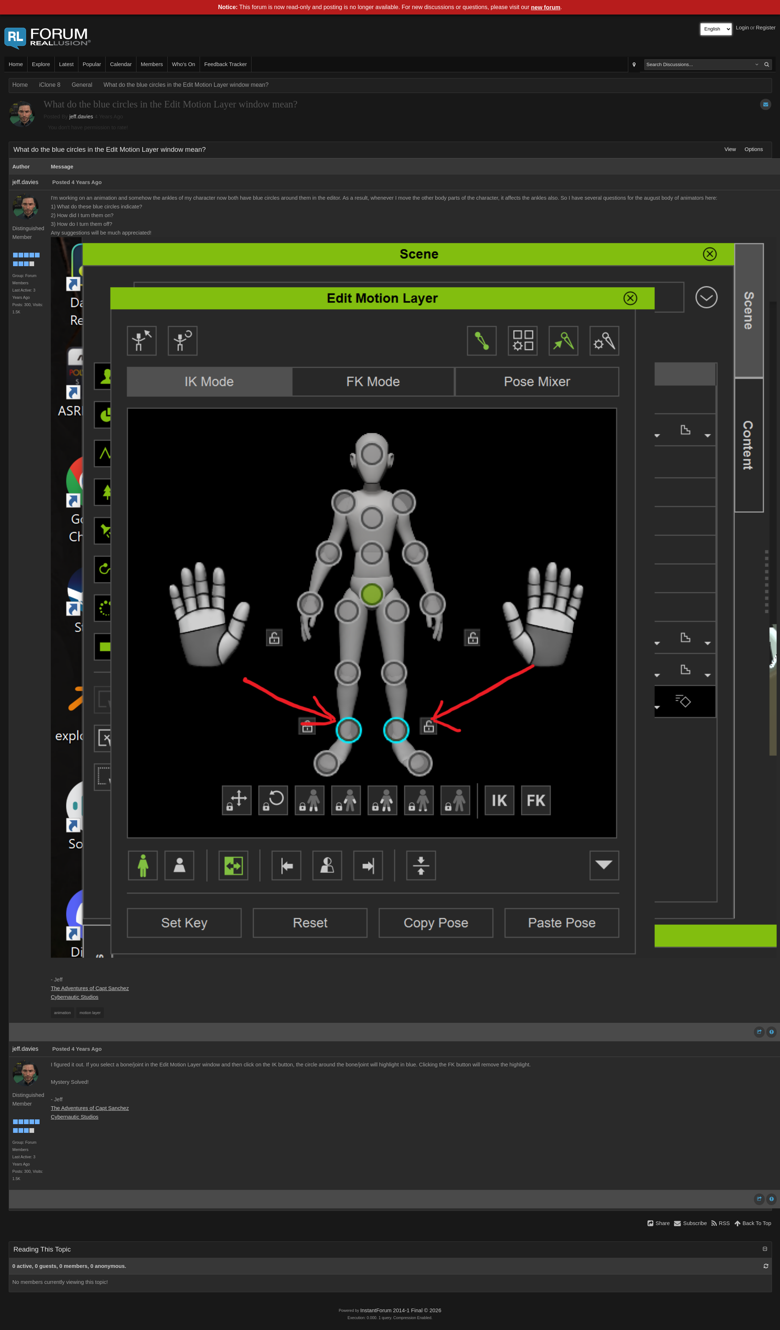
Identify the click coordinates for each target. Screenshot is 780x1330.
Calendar (121, 64)
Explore (41, 64)
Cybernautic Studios (74, 997)
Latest (66, 64)
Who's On (184, 64)
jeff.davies (81, 116)
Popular (92, 64)
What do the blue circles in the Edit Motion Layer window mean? (185, 85)
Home (15, 64)
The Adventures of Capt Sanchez (90, 988)
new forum (545, 7)
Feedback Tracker (225, 64)
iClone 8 (50, 85)
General (82, 85)
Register (766, 27)
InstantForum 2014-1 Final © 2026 (400, 1310)
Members (151, 64)
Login (742, 27)
